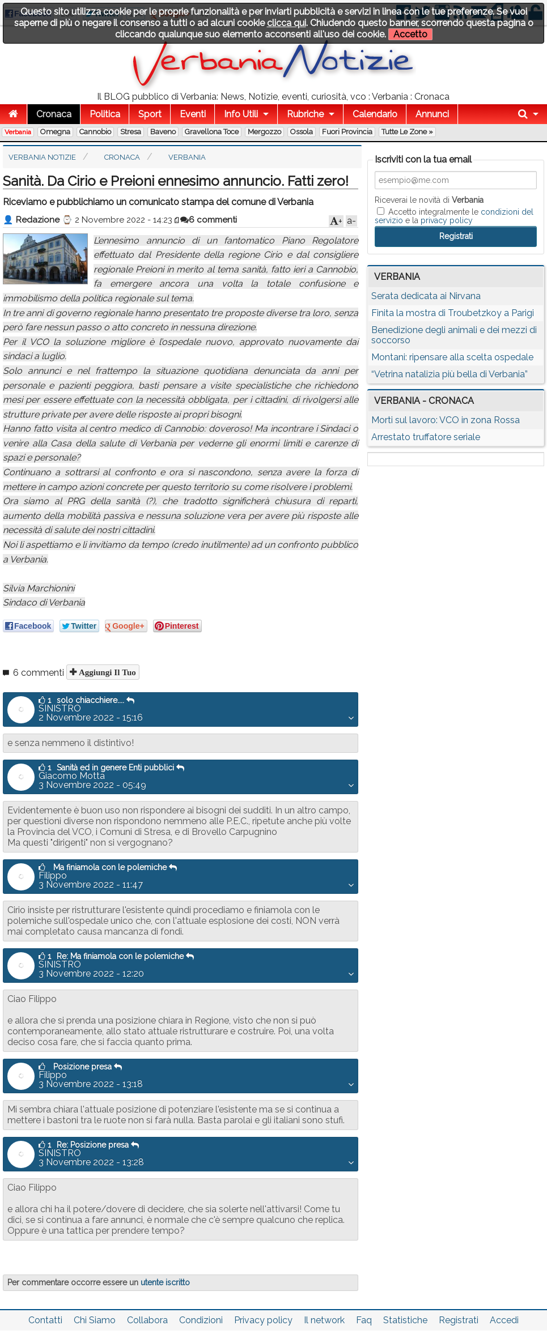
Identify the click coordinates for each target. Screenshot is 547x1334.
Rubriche (305, 114)
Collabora (147, 1320)
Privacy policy (263, 1320)
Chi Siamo (95, 1320)
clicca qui (286, 23)
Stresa (130, 131)
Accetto (410, 34)
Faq (364, 1320)
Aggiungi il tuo (106, 672)
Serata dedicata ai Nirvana (426, 296)
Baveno (163, 131)
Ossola (301, 131)
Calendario (375, 114)
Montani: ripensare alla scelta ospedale (452, 357)
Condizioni (201, 1320)
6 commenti (208, 220)
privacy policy (447, 220)
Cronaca (53, 114)
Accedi (504, 1320)
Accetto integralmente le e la (454, 215)
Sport (150, 114)
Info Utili (241, 114)
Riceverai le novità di (429, 200)
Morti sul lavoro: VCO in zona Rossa (445, 420)
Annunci (432, 114)
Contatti (45, 1320)
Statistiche (405, 1320)
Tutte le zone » (407, 131)
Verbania (18, 132)
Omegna (55, 131)
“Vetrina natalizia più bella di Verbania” (449, 374)
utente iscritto (165, 1282)
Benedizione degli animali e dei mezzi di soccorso (454, 335)
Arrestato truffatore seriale (425, 437)
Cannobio (95, 131)
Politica (105, 114)
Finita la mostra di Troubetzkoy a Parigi (452, 313)
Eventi (193, 114)
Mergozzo (264, 131)
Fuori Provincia (347, 131)
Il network (324, 1320)
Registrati (458, 1320)
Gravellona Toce (212, 131)
